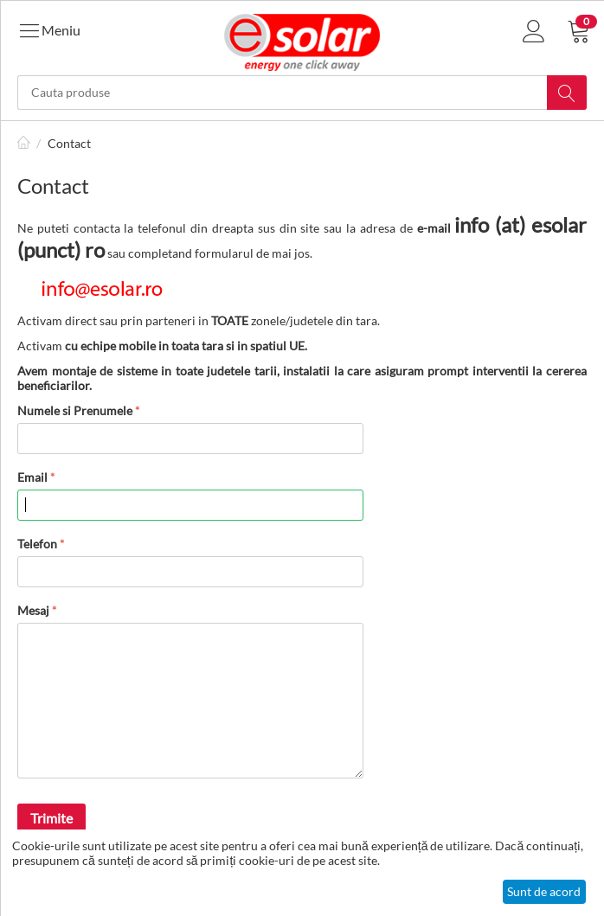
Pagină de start (24, 143)
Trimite (51, 818)
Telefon (37, 543)
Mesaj (33, 610)
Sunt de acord (544, 891)
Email (32, 477)
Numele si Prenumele (74, 410)
